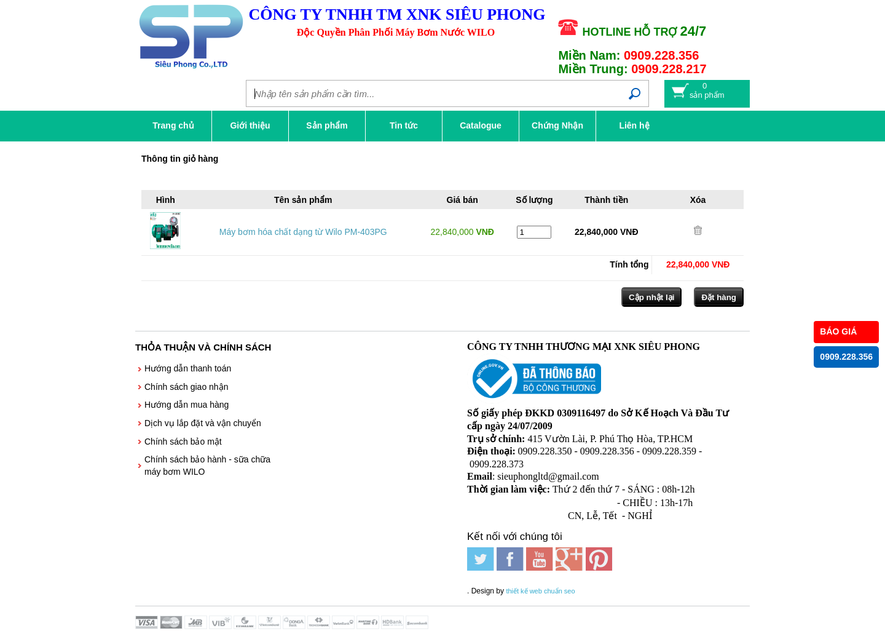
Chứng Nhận (557, 125)
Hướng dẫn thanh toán (187, 368)
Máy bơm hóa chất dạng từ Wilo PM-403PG (303, 232)
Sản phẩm (326, 125)
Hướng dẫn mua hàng (186, 405)
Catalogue (481, 125)
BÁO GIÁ (838, 331)
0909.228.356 (846, 357)
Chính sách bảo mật (183, 441)
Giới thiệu (250, 125)
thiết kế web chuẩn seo (540, 591)
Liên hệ (634, 125)
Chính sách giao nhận (186, 387)
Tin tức (404, 125)
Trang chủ (173, 125)
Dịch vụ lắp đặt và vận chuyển (202, 423)
